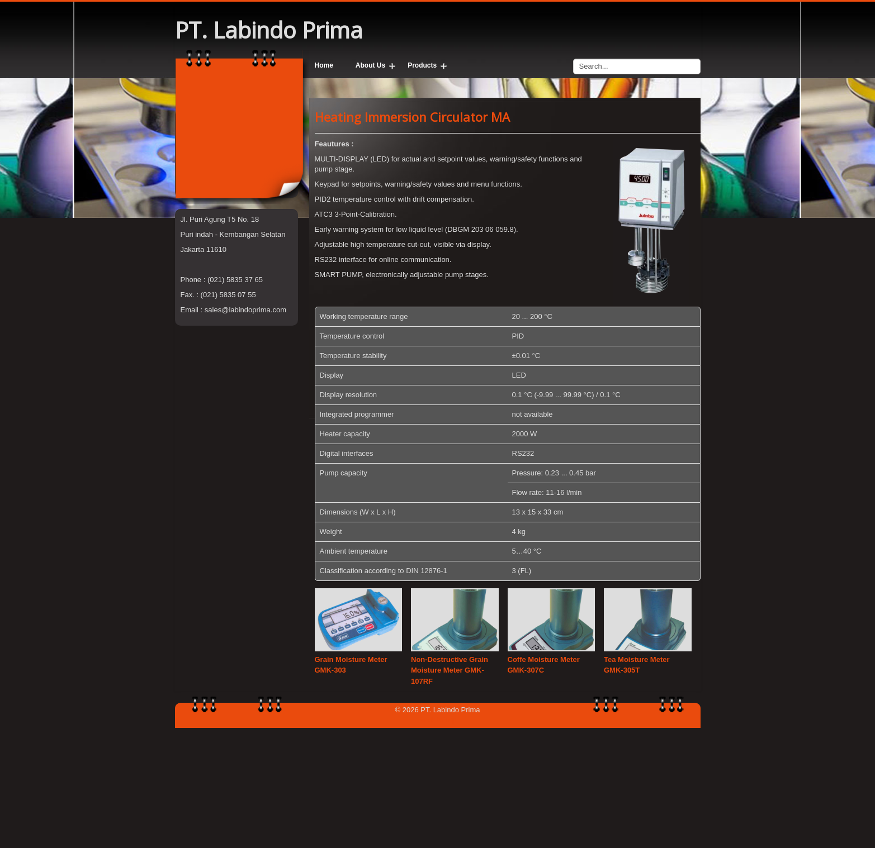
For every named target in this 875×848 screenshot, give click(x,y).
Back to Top (438, 840)
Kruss (190, 277)
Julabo (191, 267)
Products (422, 65)
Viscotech (196, 287)
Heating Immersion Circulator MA (412, 236)
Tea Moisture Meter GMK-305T (637, 785)
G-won (191, 257)
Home (324, 65)
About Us (370, 65)
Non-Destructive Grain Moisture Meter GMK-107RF (449, 790)
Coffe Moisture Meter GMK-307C (544, 785)
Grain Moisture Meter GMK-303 (351, 785)
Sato (188, 297)
